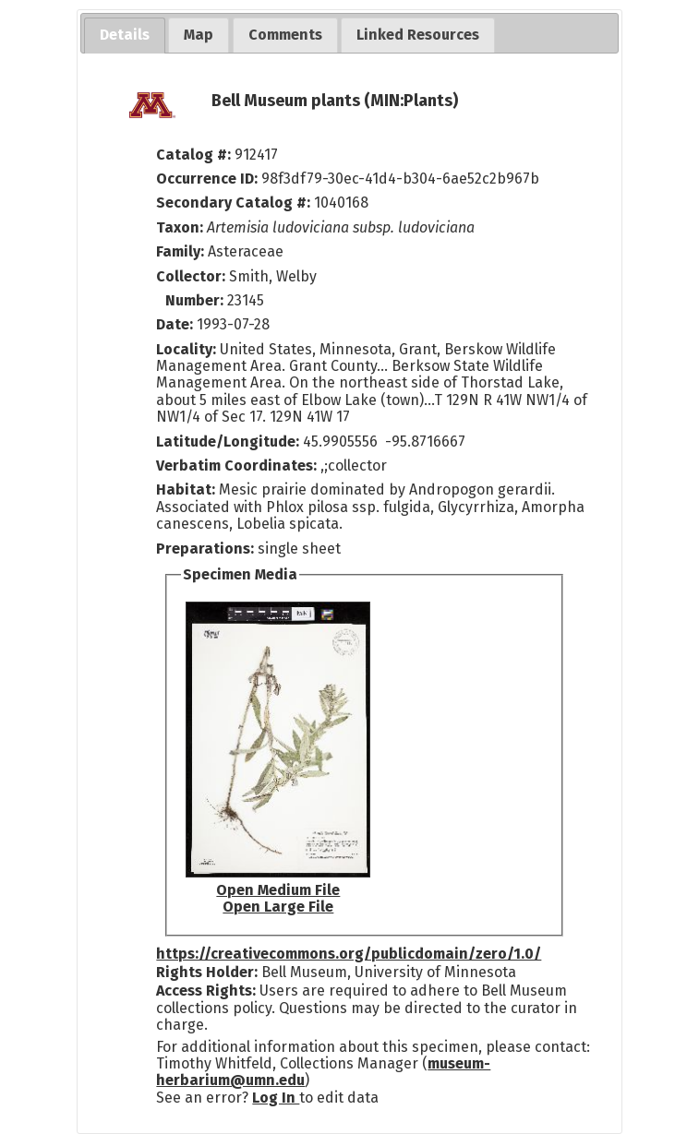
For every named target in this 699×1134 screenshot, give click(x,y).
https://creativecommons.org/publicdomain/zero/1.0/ (348, 953)
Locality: (186, 349)
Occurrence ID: (208, 178)
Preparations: (205, 548)
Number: (196, 300)
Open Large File (278, 906)
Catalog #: (195, 154)
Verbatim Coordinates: (238, 465)
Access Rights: (206, 990)
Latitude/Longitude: (227, 441)
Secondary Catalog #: (233, 202)
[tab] (124, 36)
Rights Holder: (207, 972)
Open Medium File (278, 890)
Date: (174, 324)
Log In (275, 1097)
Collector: (192, 276)
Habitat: (187, 489)
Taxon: (179, 227)
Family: (180, 251)
